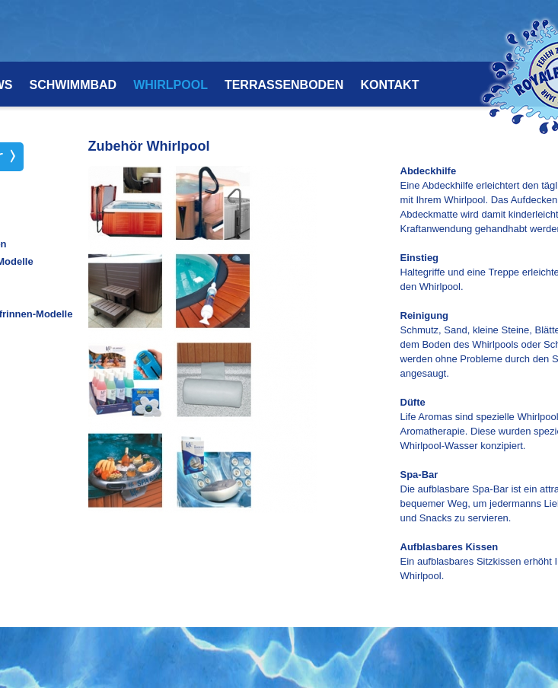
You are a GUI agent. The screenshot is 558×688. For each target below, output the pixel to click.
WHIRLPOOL (170, 85)
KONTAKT (389, 85)
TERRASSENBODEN (284, 85)
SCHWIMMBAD (73, 85)
